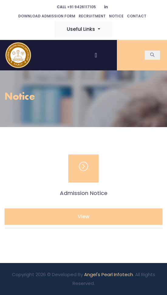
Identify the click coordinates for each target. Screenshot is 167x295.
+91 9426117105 (76, 6)
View (83, 216)
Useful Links (81, 29)
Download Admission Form (46, 16)
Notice (116, 16)
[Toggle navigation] (96, 55)
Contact (136, 16)
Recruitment (92, 16)
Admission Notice (83, 193)
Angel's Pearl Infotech (108, 274)
